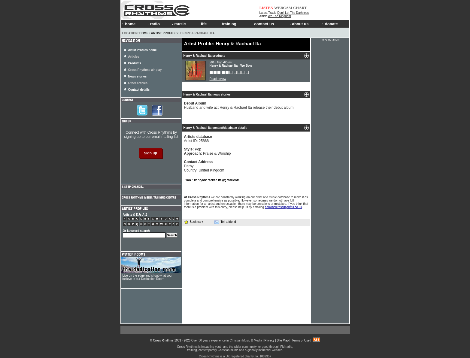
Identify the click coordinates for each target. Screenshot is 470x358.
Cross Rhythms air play (145, 69)
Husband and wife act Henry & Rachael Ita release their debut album (239, 105)
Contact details (139, 89)
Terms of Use (301, 340)
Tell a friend (225, 222)
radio (153, 24)
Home (143, 33)
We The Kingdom (279, 16)
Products (134, 63)
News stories (137, 76)
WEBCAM (283, 7)
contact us (262, 24)
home (128, 24)
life (202, 24)
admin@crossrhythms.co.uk (283, 207)
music (178, 24)
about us (299, 24)
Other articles (137, 83)
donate (330, 24)
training (227, 24)
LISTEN (266, 7)
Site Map (283, 340)
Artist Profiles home (142, 50)
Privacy (269, 340)
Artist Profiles (164, 33)
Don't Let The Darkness (293, 12)
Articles (133, 56)
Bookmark (193, 222)
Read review (218, 78)
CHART (300, 7)
